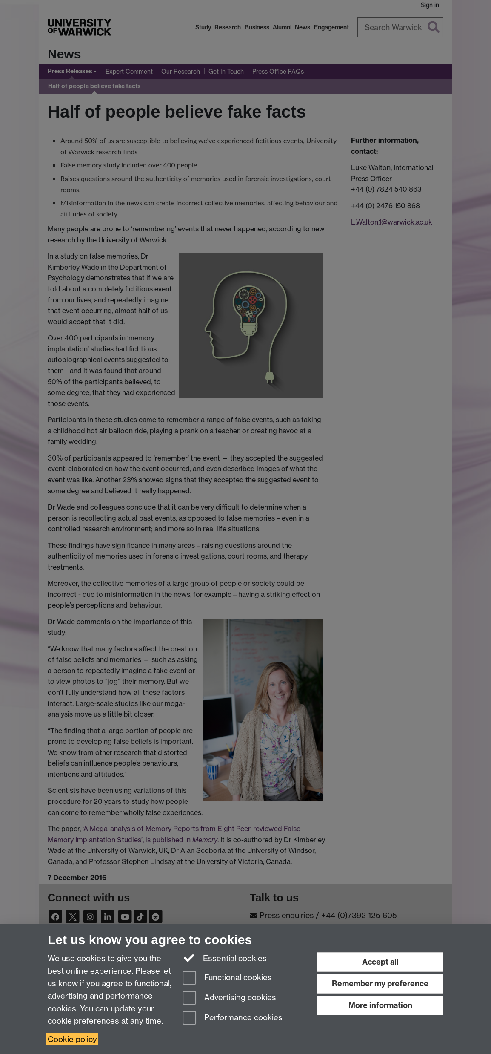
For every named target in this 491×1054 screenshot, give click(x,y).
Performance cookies (233, 1018)
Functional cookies (227, 978)
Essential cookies (225, 957)
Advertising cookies (229, 998)
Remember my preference (380, 983)
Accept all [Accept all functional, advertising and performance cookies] (380, 962)
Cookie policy (72, 1039)
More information (380, 1005)
